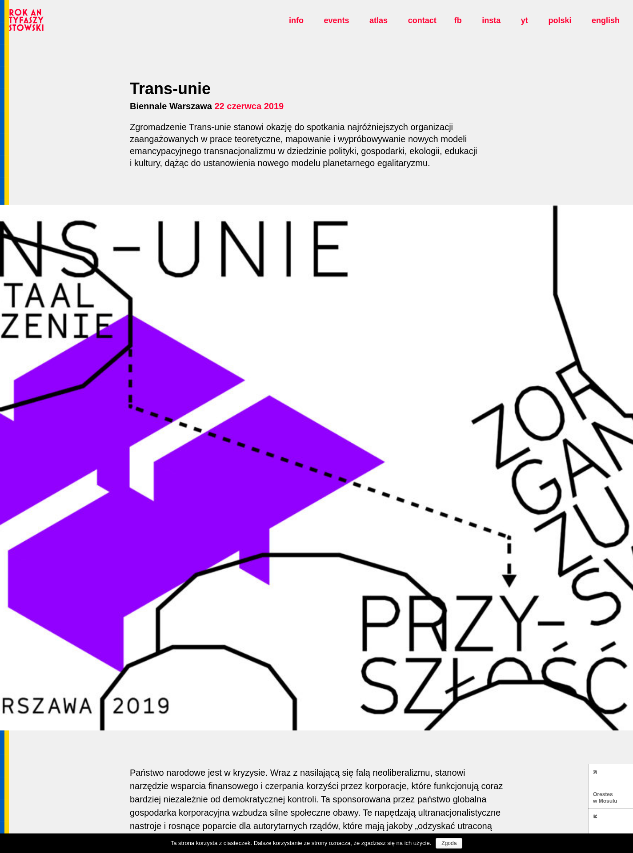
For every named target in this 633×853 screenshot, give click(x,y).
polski (559, 20)
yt (524, 20)
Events (336, 20)
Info (296, 20)
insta (491, 20)
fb (458, 20)
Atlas (378, 20)
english (606, 20)
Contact (422, 20)
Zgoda (449, 843)
